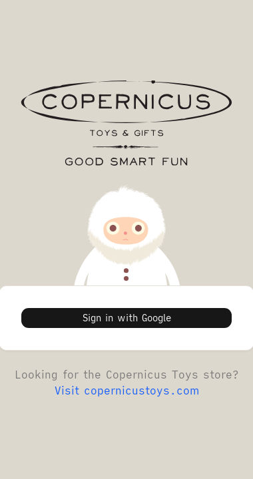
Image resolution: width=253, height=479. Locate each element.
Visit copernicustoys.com (127, 390)
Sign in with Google (127, 318)
